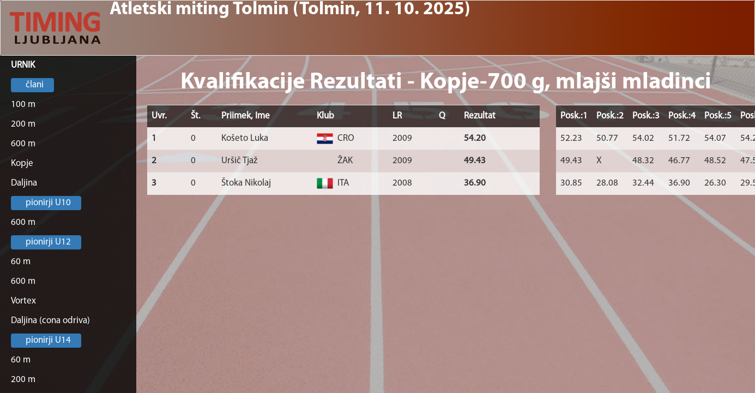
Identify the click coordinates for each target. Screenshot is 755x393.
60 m (21, 261)
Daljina (24, 183)
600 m (23, 143)
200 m (23, 124)
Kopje (22, 163)
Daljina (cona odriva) (50, 320)
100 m (23, 104)
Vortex (23, 301)
